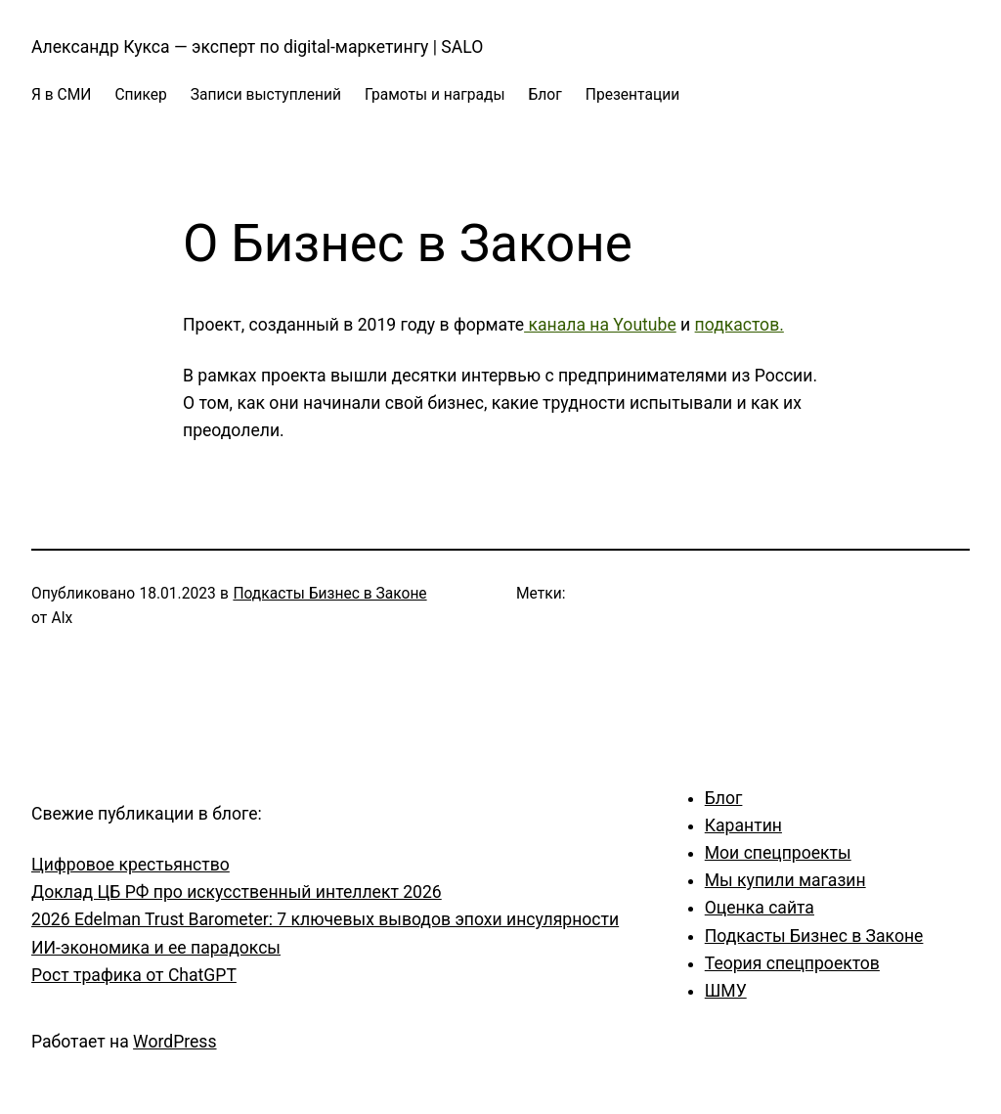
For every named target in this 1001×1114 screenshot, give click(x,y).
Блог (724, 798)
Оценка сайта (759, 907)
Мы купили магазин (785, 880)
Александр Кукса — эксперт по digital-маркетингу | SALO (257, 47)
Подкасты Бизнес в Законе (329, 593)
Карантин (743, 825)
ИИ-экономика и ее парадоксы (156, 948)
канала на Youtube (600, 324)
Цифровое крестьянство (130, 864)
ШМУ (726, 991)
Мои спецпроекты (778, 853)
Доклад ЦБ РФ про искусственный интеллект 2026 (236, 892)
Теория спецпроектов (792, 963)
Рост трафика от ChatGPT (134, 975)
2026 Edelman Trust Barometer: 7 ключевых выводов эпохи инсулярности (325, 919)
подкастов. (739, 324)
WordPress (174, 1041)
